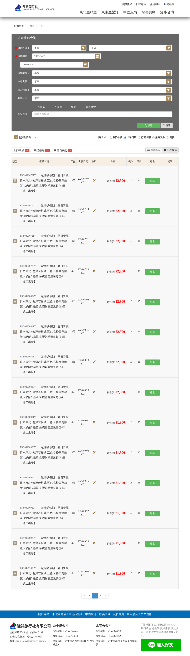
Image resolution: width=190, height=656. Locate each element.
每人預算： (24, 90)
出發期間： (24, 56)
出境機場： (24, 73)
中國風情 (130, 12)
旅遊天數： (24, 81)
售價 (172, 137)
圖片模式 (153, 150)
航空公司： (24, 98)
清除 (166, 125)
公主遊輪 (146, 614)
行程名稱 (146, 137)
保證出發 (90, 106)
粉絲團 (169, 4)
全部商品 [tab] (21, 150)
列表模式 (170, 150)
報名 (152, 181)
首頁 (32, 26)
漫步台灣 (167, 12)
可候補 (58, 106)
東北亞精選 (88, 12)
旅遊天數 (160, 137)
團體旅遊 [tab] (42, 150)
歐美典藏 (149, 12)
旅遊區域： (24, 48)
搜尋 (148, 125)
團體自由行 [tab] (63, 150)
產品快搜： (24, 114)
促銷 (73, 106)
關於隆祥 (127, 4)
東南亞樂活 (110, 12)
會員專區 (155, 4)
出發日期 (131, 137)
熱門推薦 (117, 137)
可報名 (41, 106)
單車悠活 (132, 614)
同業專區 (141, 4)
